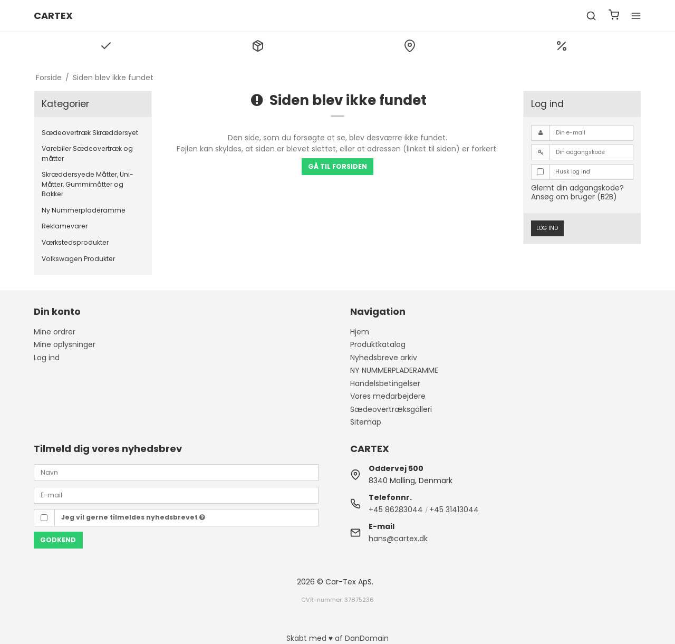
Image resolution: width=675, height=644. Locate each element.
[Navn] (176, 472)
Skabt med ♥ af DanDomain (337, 638)
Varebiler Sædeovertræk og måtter (87, 153)
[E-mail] (176, 494)
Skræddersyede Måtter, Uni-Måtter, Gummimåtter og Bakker (87, 184)
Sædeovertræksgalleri (391, 409)
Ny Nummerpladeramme (84, 210)
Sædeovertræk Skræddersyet (90, 132)
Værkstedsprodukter (75, 242)
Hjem (359, 331)
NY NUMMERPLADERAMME (394, 370)
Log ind (547, 228)
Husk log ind (572, 172)
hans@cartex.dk (398, 538)
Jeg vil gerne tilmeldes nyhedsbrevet (133, 517)
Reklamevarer (65, 226)
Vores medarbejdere (388, 396)
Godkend (58, 539)
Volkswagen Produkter (78, 258)
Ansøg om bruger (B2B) (574, 196)
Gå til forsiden (337, 166)
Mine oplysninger (64, 344)
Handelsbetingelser (385, 383)
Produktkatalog (378, 344)
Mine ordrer (54, 331)
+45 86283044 (396, 509)
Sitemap (365, 422)
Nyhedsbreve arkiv (383, 357)
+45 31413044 (454, 509)
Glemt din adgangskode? (577, 187)
